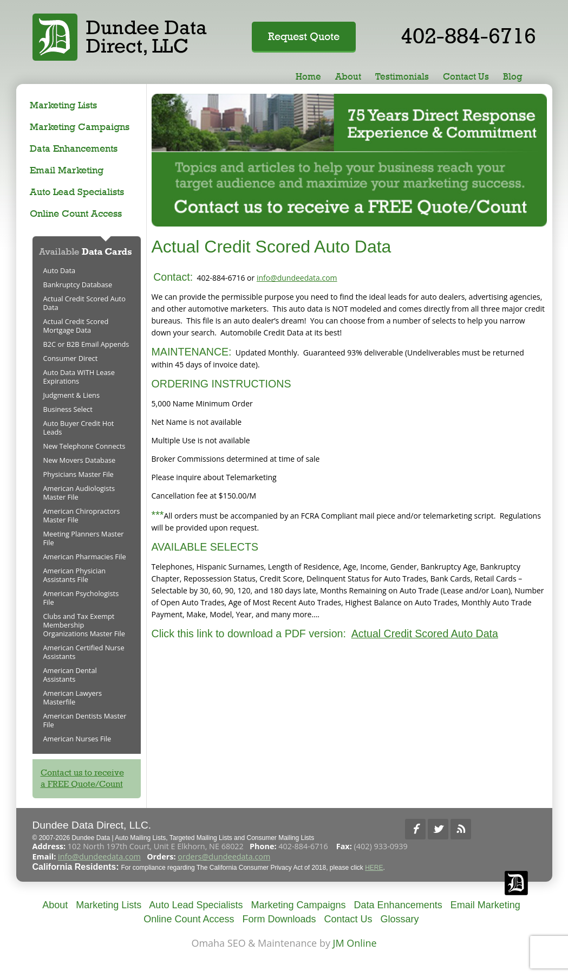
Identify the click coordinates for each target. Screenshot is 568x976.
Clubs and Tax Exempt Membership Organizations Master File (84, 624)
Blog (513, 76)
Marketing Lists (63, 105)
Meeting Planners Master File (83, 538)
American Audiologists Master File (79, 492)
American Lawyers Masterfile (72, 697)
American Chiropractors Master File (81, 515)
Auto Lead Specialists (77, 191)
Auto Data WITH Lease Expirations (79, 376)
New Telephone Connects (84, 446)
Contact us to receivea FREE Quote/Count (82, 778)
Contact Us (466, 76)
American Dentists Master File (85, 720)
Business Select (68, 409)
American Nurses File (77, 739)
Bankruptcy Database (78, 284)
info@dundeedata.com (297, 278)
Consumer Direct (70, 358)
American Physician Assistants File (74, 575)
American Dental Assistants (70, 674)
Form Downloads (279, 919)
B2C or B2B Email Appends (86, 344)
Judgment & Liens (71, 395)
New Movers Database (79, 460)
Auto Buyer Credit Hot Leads (78, 427)
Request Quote (304, 36)
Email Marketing (66, 170)
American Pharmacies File (84, 556)
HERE (374, 867)
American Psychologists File (81, 598)
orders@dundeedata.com (224, 856)
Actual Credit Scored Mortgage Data (76, 325)
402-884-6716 (468, 35)
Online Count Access (76, 213)
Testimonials (402, 76)
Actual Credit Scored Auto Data (424, 633)
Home (308, 76)
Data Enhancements (73, 148)
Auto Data (59, 270)
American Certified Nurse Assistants (84, 652)
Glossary (400, 919)
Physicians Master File (78, 474)
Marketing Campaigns (79, 126)
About (348, 76)
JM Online (355, 942)
